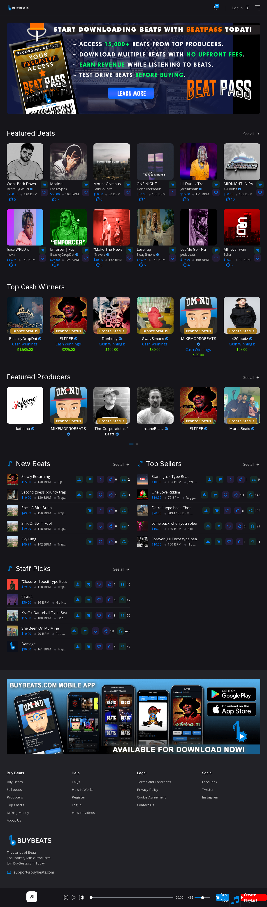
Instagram (210, 797)
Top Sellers (163, 463)
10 (230, 199)
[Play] (73, 897)
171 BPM (200, 194)
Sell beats (14, 789)
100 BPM (42, 618)
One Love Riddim (166, 492)
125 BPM (70, 259)
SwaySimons (148, 254)
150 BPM (27, 259)
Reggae (190, 497)
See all (251, 133)
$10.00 (26, 497)
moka (11, 254)
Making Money (18, 812)
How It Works (82, 789)
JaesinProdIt (191, 189)
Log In (76, 805)
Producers (15, 797)
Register (78, 797)
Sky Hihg (28, 538)
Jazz (188, 482)
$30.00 (26, 649)
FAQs (76, 781)
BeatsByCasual (20, 189)
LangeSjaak (58, 189)
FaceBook (209, 781)
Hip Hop (61, 482)
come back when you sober (175, 523)
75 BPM (172, 497)
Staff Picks (33, 568)
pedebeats (188, 254)
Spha (227, 254)
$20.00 (156, 513)
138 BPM (244, 194)
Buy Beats (15, 781)
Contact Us (145, 805)
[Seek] (132, 897)
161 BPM (42, 649)
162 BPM (113, 259)
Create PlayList (249, 897)
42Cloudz (232, 189)
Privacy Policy (147, 789)
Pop (56, 633)
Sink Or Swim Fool (36, 523)
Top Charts (15, 805)
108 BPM (70, 194)
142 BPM (42, 544)
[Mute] (190, 897)
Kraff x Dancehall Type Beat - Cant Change (57, 612)
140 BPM (29, 194)
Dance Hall (63, 618)
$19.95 (156, 497)
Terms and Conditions (154, 781)
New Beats (33, 463)
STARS (27, 597)
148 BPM (42, 529)
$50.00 (26, 602)
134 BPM (173, 482)
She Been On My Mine (40, 628)
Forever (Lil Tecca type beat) (175, 538)
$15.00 (26, 482)
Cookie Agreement (151, 797)
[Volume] (202, 897)
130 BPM (42, 497)
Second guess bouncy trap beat (48, 492)
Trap (59, 497)
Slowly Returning (35, 476)
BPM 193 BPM (177, 513)
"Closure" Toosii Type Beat (44, 581)
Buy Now (222, 897)
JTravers (101, 254)
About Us (14, 820)
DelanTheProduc (149, 189)
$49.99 (26, 513)
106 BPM (157, 194)
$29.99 (26, 587)
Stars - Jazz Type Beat (170, 476)
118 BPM (42, 587)
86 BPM (41, 602)
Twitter (208, 789)
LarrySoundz (102, 189)
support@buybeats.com (30, 872)
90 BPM (112, 194)
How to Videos (83, 812)
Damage (28, 643)
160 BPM (200, 259)
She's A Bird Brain (36, 507)
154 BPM (157, 259)
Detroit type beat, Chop (172, 507)
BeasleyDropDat (64, 254)
